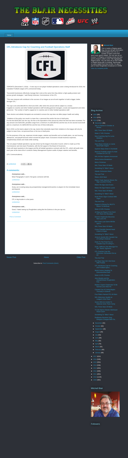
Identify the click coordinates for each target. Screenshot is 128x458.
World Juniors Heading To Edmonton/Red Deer (103, 271)
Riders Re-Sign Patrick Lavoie (105, 188)
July (96, 335)
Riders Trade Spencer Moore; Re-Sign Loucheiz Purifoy (106, 181)
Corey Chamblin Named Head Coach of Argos (105, 230)
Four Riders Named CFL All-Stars (106, 294)
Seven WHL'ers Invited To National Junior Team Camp (105, 303)
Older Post (81, 257)
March (97, 347)
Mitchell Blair (108, 45)
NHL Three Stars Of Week (103, 130)
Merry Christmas (100, 162)
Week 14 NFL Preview (102, 275)
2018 (95, 120)
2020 (95, 114)
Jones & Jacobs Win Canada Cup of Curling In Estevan (106, 238)
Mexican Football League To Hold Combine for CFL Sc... (106, 152)
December (99, 123)
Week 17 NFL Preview (102, 133)
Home (9, 35)
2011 (95, 374)
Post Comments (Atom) (50, 263)
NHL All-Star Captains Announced (106, 156)
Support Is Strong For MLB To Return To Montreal (105, 205)
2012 (95, 371)
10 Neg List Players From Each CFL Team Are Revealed (105, 213)
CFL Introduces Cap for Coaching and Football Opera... (106, 266)
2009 (95, 380)
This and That (99, 141)
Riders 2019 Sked (101, 177)
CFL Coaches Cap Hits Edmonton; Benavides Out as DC (105, 253)
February (98, 349)
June (97, 338)
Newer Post (11, 257)
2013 (95, 368)
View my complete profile (99, 68)
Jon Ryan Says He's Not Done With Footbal (105, 262)
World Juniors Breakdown (103, 159)
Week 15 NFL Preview (102, 209)
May (96, 341)
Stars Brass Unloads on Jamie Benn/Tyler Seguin (105, 145)
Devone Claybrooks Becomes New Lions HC (105, 218)
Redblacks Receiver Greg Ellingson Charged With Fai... (105, 318)
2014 (95, 365)
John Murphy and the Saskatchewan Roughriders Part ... (105, 280)
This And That (99, 201)
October (98, 326)
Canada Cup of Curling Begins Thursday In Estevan (105, 290)
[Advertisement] (46, 237)
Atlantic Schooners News (103, 171)
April (97, 344)
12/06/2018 (16, 180)
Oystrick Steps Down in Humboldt (106, 149)
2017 (95, 356)
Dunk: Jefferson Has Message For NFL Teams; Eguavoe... (106, 247)
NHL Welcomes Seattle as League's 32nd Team (103, 298)
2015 (95, 362)
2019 (95, 117)
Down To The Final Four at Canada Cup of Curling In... (105, 243)
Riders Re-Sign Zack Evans (104, 185)
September (99, 329)
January (98, 352)
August (97, 332)
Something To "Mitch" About (104, 168)
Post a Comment (15, 217)
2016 (95, 359)
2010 (95, 377)
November (99, 323)
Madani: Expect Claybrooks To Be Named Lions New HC (106, 286)
